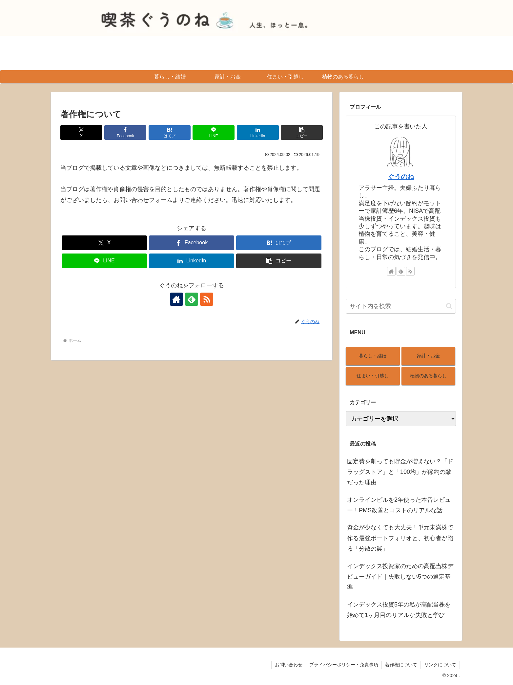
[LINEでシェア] (214, 132)
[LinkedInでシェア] (258, 132)
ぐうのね (401, 176)
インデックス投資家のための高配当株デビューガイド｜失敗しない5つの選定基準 (400, 577)
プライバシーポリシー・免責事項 (343, 664)
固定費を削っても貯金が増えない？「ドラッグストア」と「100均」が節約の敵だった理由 (400, 472)
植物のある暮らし (428, 375)
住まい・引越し (373, 375)
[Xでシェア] (81, 132)
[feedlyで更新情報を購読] (191, 299)
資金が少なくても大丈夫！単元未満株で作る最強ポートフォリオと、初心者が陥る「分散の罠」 (400, 538)
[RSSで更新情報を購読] (206, 299)
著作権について (401, 664)
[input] (401, 306)
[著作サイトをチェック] (176, 299)
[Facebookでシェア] (125, 132)
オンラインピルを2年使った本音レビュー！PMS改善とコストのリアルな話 (399, 505)
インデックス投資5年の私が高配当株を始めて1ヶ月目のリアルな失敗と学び (399, 609)
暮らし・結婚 (372, 355)
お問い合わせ (288, 664)
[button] (302, 132)
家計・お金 (428, 355)
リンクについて (440, 664)
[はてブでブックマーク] (170, 132)
